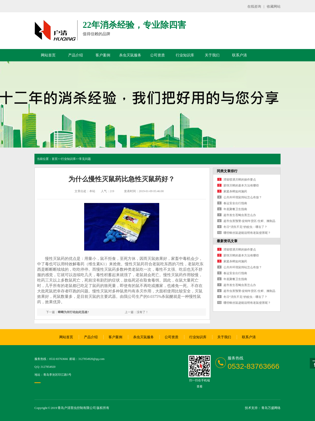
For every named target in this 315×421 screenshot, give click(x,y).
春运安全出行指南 (235, 203)
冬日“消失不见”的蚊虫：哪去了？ (245, 227)
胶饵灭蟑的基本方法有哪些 (241, 185)
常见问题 (85, 159)
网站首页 (48, 55)
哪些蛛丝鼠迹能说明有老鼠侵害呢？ (247, 233)
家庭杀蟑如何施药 (235, 191)
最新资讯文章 (227, 241)
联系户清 (239, 55)
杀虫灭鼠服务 (130, 55)
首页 (55, 159)
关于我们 (212, 55)
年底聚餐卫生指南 (235, 209)
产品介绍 (75, 55)
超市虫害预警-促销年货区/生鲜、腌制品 (249, 221)
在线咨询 (254, 6)
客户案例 (102, 55)
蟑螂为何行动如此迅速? (73, 312)
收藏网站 (274, 6)
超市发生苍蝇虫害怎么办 (239, 215)
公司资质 (157, 55)
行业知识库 (185, 55)
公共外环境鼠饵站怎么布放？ (242, 197)
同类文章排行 (227, 171)
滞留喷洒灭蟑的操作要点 (239, 179)
